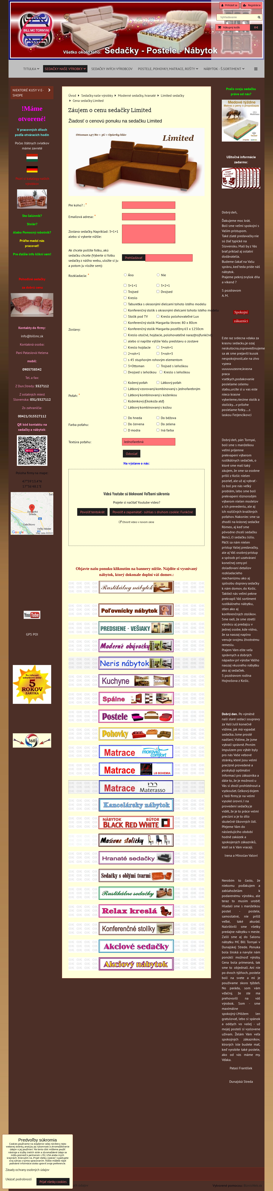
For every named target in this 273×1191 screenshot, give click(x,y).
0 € (256, 27)
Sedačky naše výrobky (65, 69)
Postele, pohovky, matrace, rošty (168, 69)
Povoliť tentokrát (92, 512)
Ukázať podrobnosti (19, 1179)
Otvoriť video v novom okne (136, 522)
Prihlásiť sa (229, 5)
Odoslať (131, 454)
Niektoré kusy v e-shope (33, 92)
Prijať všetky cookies (53, 1182)
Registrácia (251, 5)
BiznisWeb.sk (253, 1185)
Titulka (31, 69)
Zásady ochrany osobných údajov (27, 1170)
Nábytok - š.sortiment (224, 69)
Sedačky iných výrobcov (111, 69)
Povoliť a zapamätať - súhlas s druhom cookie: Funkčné (153, 512)
